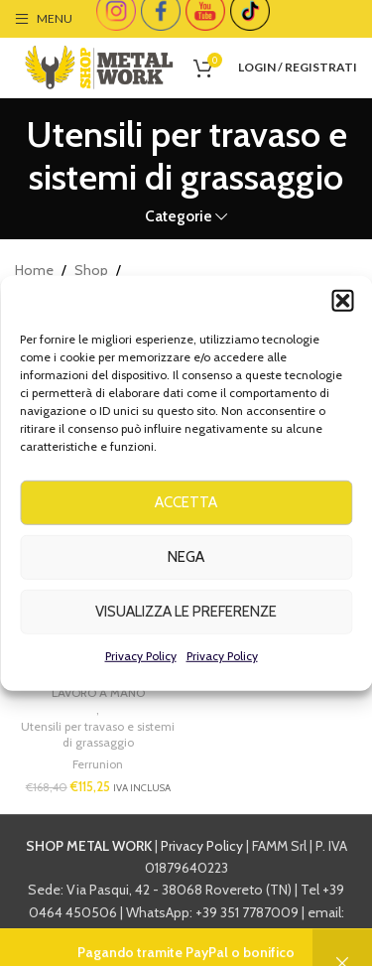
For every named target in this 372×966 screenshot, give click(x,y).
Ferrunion (97, 764)
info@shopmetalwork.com (186, 934)
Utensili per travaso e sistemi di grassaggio (98, 735)
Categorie (178, 215)
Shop (91, 270)
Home (34, 270)
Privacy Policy (141, 666)
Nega (186, 568)
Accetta (186, 513)
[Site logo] (99, 65)
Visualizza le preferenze (186, 622)
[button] (342, 312)
